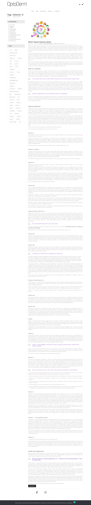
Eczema (11, 30)
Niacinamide (46, 44)
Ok (74, 502)
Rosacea (12, 36)
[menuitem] (32, 11)
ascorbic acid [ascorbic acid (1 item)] (12, 55)
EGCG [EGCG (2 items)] (11, 66)
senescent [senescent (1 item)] (18, 108)
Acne (11, 24)
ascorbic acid (35, 44)
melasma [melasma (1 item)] (20, 88)
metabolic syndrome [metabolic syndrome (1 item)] (14, 91)
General (12, 32)
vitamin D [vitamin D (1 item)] (19, 116)
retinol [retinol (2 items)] (11, 105)
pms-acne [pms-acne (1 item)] (12, 99)
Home (8, 16)
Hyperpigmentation (14, 35)
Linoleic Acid (41, 44)
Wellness (12, 40)
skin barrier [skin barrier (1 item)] (12, 110)
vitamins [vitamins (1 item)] (11, 119)
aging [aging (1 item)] (16, 50)
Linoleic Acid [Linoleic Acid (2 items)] (12, 88)
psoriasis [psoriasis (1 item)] (11, 102)
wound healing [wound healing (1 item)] (13, 122)
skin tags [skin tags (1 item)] (19, 110)
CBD (11, 27)
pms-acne (51, 44)
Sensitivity (12, 38)
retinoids (56, 44)
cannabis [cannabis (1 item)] (20, 58)
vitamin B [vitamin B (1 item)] (12, 116)
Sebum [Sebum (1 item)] (11, 108)
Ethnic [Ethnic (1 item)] (16, 66)
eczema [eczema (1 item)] (16, 63)
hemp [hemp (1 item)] (18, 72)
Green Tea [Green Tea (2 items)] (12, 72)
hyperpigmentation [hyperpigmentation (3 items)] (14, 80)
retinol (59, 44)
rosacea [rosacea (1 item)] (17, 105)
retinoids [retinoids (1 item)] (18, 102)
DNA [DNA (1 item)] (11, 63)
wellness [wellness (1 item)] (18, 119)
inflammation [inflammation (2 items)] (12, 83)
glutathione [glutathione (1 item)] (12, 69)
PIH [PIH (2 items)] (18, 97)
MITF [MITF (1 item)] (11, 94)
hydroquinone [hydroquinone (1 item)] (13, 77)
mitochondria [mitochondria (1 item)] (17, 94)
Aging (11, 26)
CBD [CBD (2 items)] (11, 61)
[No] (89, 502)
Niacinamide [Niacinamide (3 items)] (12, 97)
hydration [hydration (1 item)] (12, 75)
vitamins (75, 44)
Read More (32, 486)
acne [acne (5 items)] (11, 50)
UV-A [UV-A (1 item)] (11, 113)
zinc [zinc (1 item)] (20, 122)
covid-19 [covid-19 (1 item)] (16, 61)
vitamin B (67, 44)
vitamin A (63, 44)
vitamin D (71, 44)
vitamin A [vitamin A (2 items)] (17, 113)
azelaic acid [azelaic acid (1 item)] (12, 58)
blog (82, 134)
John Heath (35, 43)
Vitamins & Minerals (14, 39)
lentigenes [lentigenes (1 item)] (12, 86)
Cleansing (12, 29)
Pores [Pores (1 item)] (18, 99)
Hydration (12, 33)
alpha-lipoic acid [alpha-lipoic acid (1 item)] (13, 52)
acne (31, 44)
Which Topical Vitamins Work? (39, 42)
